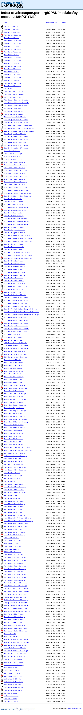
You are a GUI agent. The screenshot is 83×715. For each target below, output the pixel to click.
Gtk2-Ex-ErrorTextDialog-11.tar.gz (18, 241)
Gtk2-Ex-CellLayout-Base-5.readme (17, 193)
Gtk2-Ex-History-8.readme (14, 247)
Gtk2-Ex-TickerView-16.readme (16, 298)
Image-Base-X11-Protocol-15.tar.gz (18, 450)
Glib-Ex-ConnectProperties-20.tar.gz (19, 131)
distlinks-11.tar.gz (12, 670)
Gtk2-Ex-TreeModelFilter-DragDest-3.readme (21, 312)
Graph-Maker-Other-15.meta (14, 162)
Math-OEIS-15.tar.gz (12, 498)
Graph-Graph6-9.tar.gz (13, 159)
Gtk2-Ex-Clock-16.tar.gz (13, 204)
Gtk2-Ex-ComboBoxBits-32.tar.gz (16, 210)
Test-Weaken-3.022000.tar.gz (15, 631)
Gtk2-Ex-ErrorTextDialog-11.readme (18, 238)
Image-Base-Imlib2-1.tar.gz (15, 394)
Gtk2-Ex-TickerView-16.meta (15, 295)
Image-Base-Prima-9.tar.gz (14, 428)
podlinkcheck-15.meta (12, 679)
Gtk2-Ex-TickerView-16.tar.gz (16, 300)
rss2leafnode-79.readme (13, 687)
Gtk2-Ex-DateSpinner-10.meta (15, 219)
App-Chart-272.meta (11, 55)
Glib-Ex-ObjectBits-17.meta (15, 142)
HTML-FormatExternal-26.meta (15, 343)
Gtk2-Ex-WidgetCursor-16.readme (16, 329)
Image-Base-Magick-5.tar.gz (15, 399)
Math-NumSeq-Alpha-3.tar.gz (15, 487)
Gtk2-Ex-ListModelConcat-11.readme (18, 255)
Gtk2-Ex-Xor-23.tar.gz (13, 340)
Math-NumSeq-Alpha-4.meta (14, 490)
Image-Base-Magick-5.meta (14, 396)
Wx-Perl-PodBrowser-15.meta (15, 648)
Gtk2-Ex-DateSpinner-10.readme (16, 221)
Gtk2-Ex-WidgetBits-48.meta (15, 317)
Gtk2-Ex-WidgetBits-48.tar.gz (16, 323)
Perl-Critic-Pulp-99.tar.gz (15, 577)
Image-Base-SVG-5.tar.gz (13, 433)
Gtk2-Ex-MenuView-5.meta (13, 261)
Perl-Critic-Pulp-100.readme (15, 583)
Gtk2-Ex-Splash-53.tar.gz (14, 292)
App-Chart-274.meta (11, 72)
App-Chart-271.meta (11, 46)
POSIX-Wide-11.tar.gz (12, 546)
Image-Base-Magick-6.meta (14, 402)
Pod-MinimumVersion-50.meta (15, 597)
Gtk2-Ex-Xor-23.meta (12, 334)
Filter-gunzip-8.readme (13, 111)
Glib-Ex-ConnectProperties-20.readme (19, 128)
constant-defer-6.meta (13, 659)
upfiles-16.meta (10, 699)
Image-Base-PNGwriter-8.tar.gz (16, 422)
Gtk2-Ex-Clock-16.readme (13, 202)
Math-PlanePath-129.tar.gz (14, 515)
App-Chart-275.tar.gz (12, 86)
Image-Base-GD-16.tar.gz (13, 371)
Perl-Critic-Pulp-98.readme (15, 566)
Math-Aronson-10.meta (12, 459)
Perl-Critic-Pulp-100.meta (14, 580)
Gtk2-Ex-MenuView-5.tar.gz (14, 267)
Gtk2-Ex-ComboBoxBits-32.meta (16, 207)
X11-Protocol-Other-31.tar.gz (16, 656)
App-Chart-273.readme (12, 66)
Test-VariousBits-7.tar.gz (14, 617)
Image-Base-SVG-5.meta (13, 430)
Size (64, 22)
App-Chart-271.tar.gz (12, 52)
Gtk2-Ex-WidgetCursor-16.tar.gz (16, 332)
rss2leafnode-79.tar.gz (13, 690)
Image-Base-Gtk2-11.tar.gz (14, 382)
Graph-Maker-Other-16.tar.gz (15, 171)
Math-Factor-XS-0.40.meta (14, 464)
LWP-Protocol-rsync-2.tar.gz (15, 456)
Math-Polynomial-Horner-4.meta (16, 524)
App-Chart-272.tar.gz (12, 60)
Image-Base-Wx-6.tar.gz (13, 444)
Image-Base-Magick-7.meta (14, 408)
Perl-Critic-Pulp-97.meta (14, 555)
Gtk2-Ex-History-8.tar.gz (14, 250)
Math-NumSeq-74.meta (12, 473)
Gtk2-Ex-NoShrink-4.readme (14, 272)
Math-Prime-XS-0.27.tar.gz (14, 535)
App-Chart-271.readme (12, 49)
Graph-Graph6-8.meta (12, 151)
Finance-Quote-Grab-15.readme (16, 120)
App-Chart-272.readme (12, 58)
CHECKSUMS (8, 89)
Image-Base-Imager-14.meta (14, 385)
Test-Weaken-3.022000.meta (14, 625)
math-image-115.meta (12, 673)
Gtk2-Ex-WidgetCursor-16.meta (16, 326)
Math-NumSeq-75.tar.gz (13, 481)
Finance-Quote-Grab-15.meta (15, 117)
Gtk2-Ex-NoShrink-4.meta (13, 269)
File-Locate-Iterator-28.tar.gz (16, 106)
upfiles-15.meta (10, 693)
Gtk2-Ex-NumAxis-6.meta (13, 278)
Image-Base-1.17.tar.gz (13, 365)
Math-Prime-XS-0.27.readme (14, 532)
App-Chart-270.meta (11, 38)
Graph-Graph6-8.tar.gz (13, 154)
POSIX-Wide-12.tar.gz (12, 552)
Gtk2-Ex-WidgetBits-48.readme (16, 320)
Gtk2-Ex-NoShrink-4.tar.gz (14, 275)
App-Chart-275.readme (12, 83)
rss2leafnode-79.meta (12, 685)
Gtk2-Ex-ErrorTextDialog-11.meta (17, 235)
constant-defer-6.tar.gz (13, 665)
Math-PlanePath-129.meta (13, 512)
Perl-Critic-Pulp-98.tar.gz (15, 569)
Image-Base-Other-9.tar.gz (14, 416)
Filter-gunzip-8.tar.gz (13, 114)
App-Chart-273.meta (11, 63)
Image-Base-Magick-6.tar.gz (15, 405)
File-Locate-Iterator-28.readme (16, 103)
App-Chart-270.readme (12, 41)
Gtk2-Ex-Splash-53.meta (13, 289)
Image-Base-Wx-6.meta (12, 442)
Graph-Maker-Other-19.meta (14, 185)
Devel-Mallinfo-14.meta (13, 91)
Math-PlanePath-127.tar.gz (14, 504)
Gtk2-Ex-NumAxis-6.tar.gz (14, 281)
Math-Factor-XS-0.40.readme (15, 467)
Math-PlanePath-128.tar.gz (14, 509)
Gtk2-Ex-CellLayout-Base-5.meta (16, 190)
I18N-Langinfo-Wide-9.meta (14, 351)
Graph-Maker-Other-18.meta (14, 179)
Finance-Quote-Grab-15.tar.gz (16, 123)
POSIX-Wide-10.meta (11, 538)
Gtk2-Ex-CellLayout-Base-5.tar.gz (17, 196)
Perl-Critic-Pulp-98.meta (14, 563)
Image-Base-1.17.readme (13, 363)
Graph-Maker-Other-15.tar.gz (15, 165)
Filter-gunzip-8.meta (12, 108)
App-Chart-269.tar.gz (12, 35)
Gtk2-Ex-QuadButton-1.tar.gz (15, 286)
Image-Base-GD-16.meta (13, 368)
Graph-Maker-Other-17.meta (14, 173)
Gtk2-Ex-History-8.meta (13, 244)
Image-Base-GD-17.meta (13, 374)
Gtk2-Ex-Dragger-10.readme (14, 230)
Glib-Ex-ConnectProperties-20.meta (18, 125)
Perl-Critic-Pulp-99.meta (14, 572)
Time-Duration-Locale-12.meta (16, 639)
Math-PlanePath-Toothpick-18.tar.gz (18, 521)
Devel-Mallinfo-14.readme (14, 94)
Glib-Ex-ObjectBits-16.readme (16, 137)
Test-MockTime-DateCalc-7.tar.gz (17, 611)
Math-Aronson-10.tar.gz (13, 461)
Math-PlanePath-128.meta (13, 507)
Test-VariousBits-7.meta (13, 614)
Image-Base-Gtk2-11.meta (13, 380)
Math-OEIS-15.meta (11, 495)
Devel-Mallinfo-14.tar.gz (14, 97)
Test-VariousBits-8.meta (13, 620)
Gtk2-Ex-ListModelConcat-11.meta (17, 252)
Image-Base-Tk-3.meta (12, 436)
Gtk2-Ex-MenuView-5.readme (14, 264)
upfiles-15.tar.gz (11, 696)
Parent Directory (11, 26)
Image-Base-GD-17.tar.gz (13, 377)
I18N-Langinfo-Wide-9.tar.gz (15, 357)
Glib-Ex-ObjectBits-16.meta (15, 134)
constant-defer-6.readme (13, 662)
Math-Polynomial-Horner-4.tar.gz (17, 526)
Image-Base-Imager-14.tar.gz (15, 388)
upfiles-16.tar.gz (11, 702)
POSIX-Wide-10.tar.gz (12, 541)
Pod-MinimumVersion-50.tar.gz (16, 600)
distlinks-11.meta (11, 668)
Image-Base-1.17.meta (12, 360)
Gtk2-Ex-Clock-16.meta (13, 199)
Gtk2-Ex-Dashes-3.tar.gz (13, 216)
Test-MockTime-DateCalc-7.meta (16, 608)
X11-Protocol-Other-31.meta (15, 653)
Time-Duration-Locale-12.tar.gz (16, 645)
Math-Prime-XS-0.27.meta (13, 529)
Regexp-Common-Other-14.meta (15, 603)
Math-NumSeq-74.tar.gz (13, 476)
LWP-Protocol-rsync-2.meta (14, 453)
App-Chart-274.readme (12, 74)
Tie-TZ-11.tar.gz (11, 637)
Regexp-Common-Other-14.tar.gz (16, 605)
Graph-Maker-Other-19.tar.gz (15, 187)
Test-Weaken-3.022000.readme (15, 628)
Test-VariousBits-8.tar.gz (14, 622)
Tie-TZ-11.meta (10, 634)
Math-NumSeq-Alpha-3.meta (14, 484)
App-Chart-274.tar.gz (12, 77)
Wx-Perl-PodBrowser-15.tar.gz (16, 651)
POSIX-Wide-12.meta (11, 549)
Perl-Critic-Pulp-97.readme (15, 557)
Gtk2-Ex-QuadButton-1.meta (14, 284)
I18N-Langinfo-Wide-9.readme (15, 354)
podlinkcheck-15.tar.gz (13, 682)
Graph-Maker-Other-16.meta (14, 168)
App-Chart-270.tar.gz (12, 43)
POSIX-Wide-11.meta (11, 543)
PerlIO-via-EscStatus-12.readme (16, 591)
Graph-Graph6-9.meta (12, 156)
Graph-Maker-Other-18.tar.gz (15, 182)
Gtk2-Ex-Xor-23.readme (13, 337)
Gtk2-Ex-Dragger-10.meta (13, 227)
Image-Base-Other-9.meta (13, 413)
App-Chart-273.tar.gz (12, 69)
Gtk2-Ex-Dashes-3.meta (13, 213)
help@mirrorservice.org (75, 708)
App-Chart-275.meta (11, 80)
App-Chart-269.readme (12, 32)
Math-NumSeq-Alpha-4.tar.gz (15, 493)
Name (5, 22)
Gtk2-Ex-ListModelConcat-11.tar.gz (18, 258)
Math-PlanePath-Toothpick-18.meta (17, 518)
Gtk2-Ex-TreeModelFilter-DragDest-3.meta (20, 309)
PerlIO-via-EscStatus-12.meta (16, 589)
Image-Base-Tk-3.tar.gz (13, 439)
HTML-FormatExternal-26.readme (16, 346)
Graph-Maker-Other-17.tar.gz (15, 176)
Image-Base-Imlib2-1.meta (14, 391)
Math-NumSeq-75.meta (12, 478)
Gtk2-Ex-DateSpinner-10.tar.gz (16, 224)
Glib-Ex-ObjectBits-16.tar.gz (16, 139)
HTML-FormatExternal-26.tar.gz (16, 348)
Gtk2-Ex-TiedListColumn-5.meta (16, 303)
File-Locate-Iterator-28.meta (16, 100)
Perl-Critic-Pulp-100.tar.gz (15, 586)
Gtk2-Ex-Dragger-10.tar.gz (14, 233)
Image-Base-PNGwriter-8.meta (15, 419)
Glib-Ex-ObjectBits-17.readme (16, 145)
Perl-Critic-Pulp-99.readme (15, 574)
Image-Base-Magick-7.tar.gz (15, 411)
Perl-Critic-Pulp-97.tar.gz (15, 560)
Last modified (51, 22)
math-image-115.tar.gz (13, 676)
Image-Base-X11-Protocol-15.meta (17, 447)
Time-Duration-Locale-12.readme (16, 642)
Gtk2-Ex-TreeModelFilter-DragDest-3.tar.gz (21, 315)
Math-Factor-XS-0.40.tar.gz (15, 470)
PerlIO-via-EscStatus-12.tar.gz (16, 594)
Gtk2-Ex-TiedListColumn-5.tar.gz (17, 306)
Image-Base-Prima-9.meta (13, 425)
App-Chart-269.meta (11, 29)
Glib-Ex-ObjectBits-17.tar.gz (16, 148)
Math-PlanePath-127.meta (13, 501)
